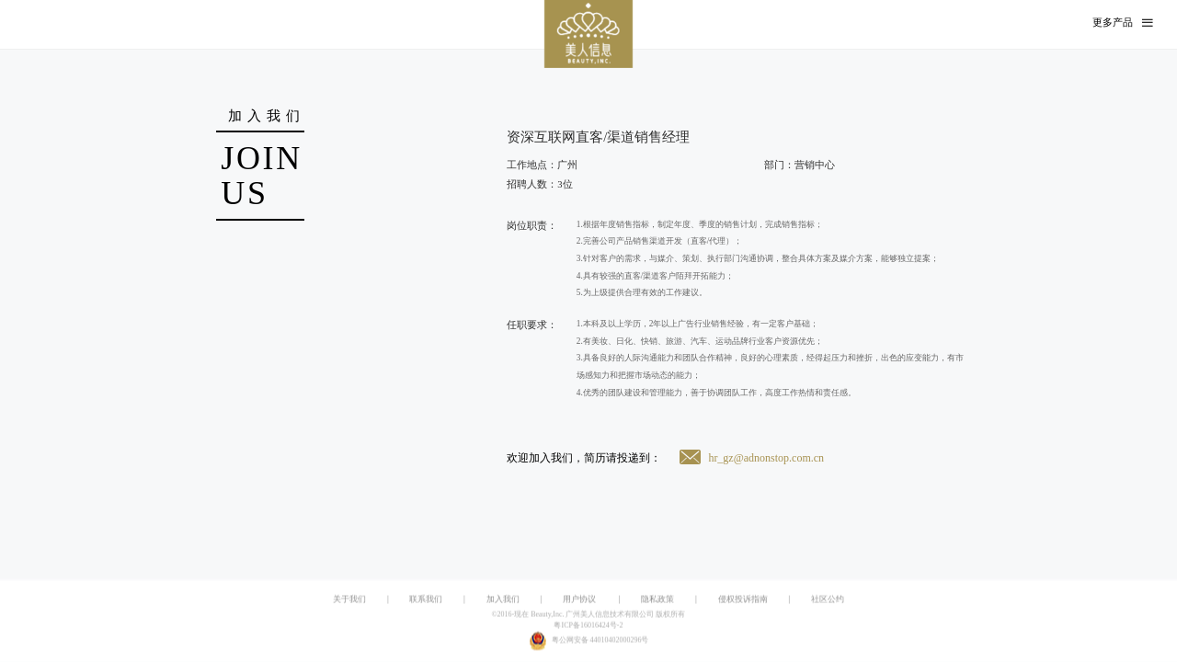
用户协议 (579, 599)
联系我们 (425, 599)
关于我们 (349, 599)
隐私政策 (657, 599)
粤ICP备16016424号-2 (588, 626)
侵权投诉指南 (743, 599)
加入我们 (503, 599)
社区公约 (827, 599)
